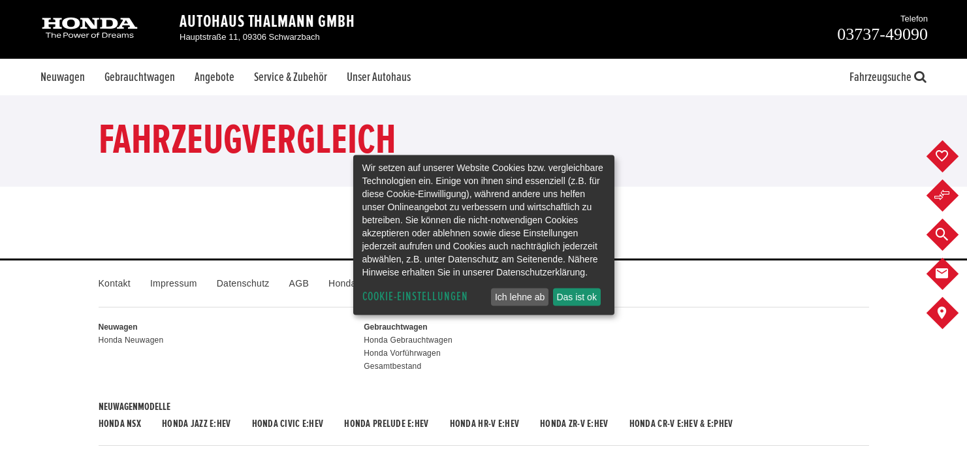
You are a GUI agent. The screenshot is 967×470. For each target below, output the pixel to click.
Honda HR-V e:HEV (484, 423)
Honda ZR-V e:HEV (574, 423)
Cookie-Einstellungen (415, 296)
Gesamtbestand (392, 366)
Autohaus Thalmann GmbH (267, 21)
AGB (299, 283)
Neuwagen (62, 77)
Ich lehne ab (520, 297)
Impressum (173, 283)
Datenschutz (243, 283)
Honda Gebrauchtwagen (408, 340)
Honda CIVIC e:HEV (288, 423)
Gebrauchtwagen (139, 77)
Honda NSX (120, 423)
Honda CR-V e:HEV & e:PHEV (681, 423)
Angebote (214, 77)
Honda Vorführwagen (402, 353)
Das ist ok (576, 297)
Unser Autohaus (379, 77)
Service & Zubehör (290, 77)
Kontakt (115, 283)
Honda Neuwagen (131, 340)
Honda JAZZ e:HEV (196, 423)
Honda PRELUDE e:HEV (386, 423)
